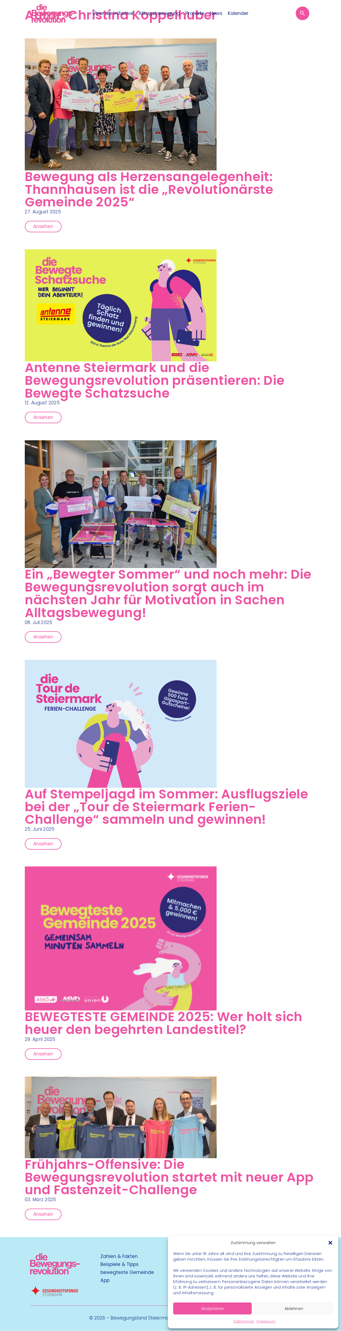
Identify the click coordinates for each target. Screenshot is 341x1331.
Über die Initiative (112, 13)
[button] (330, 1242)
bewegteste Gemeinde (127, 1272)
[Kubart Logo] (55, 1273)
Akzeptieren (212, 1308)
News (216, 13)
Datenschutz (244, 1321)
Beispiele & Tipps (119, 1264)
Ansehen (43, 226)
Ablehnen (294, 1308)
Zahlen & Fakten (119, 1256)
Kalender (238, 13)
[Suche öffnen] (304, 13)
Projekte (194, 13)
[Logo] (52, 13)
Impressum (266, 1321)
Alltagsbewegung (159, 13)
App (104, 1280)
